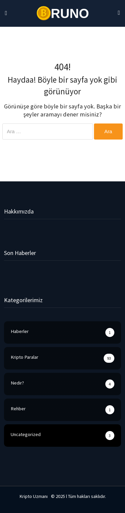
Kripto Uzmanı (33, 496)
